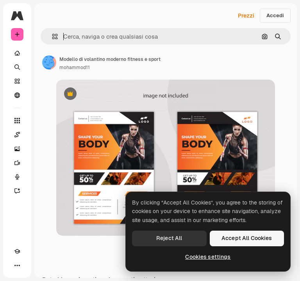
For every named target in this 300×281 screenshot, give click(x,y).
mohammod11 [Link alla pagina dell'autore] (74, 67)
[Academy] (17, 251)
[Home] (17, 53)
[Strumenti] (17, 120)
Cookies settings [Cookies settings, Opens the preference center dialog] (207, 256)
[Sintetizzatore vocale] (17, 177)
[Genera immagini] (17, 148)
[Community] (17, 95)
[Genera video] (17, 163)
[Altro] (17, 265)
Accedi (275, 15)
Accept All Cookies (246, 238)
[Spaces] (17, 134)
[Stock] (17, 81)
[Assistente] (17, 191)
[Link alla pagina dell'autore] (49, 62)
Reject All (169, 238)
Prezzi (246, 15)
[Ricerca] (17, 67)
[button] (51, 36)
